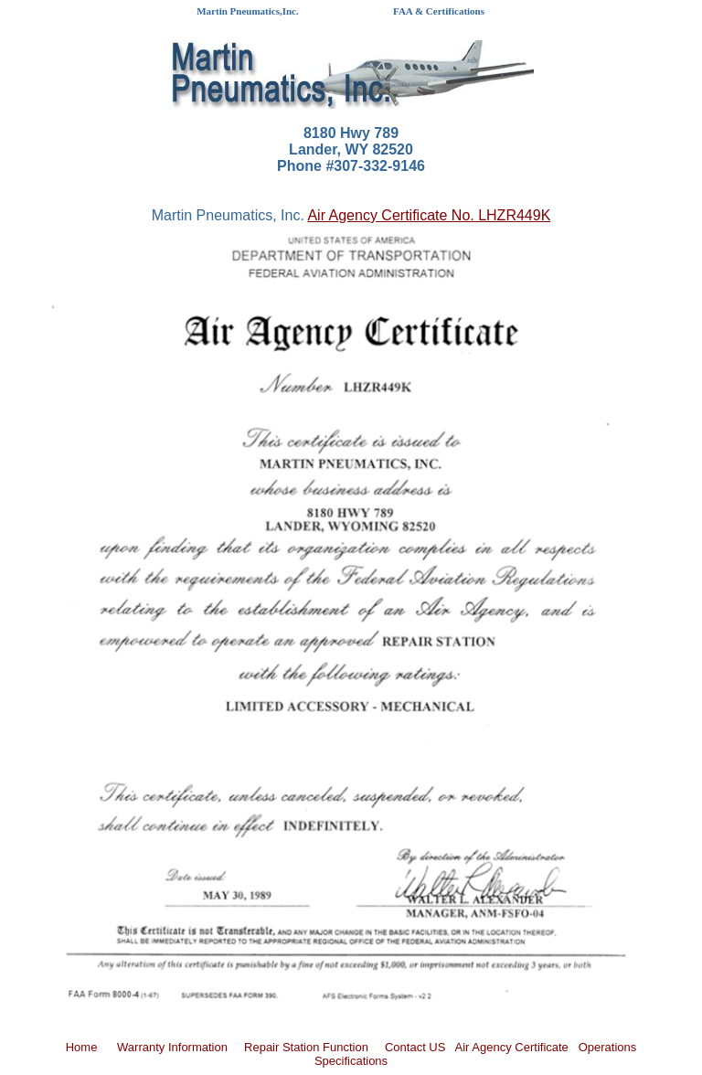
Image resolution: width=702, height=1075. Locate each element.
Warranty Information (172, 1047)
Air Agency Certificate (512, 1047)
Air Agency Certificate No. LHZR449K (428, 215)
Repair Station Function (306, 1047)
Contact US (415, 1047)
